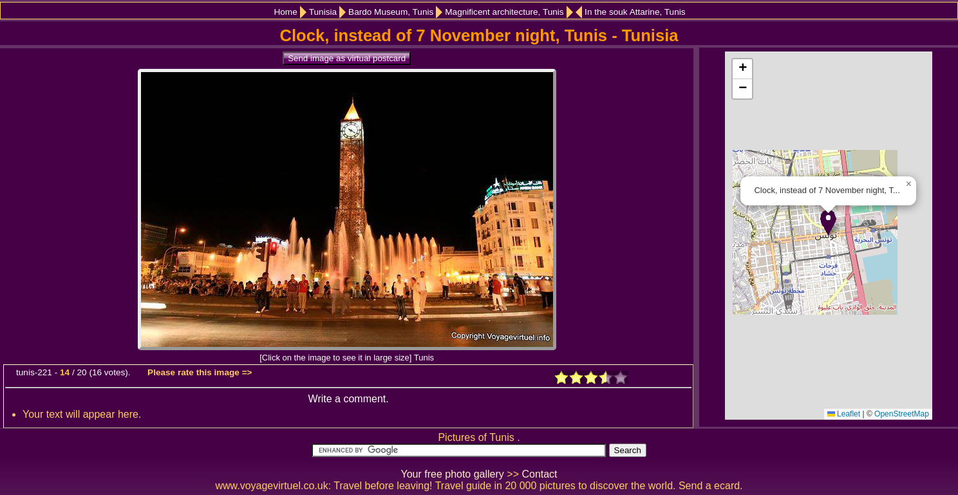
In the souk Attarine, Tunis (635, 12)
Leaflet (843, 413)
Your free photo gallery (451, 474)
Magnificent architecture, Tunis (504, 12)
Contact (539, 474)
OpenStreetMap (901, 413)
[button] (828, 222)
